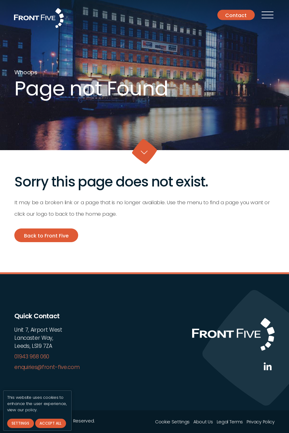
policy (31, 411)
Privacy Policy (261, 422)
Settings (20, 424)
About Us (203, 422)
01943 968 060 (31, 356)
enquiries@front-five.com (46, 367)
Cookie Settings (172, 422)
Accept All (50, 424)
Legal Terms (230, 422)
